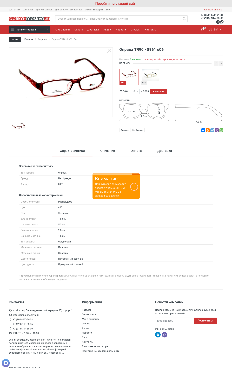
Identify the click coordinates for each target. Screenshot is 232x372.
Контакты (87, 341)
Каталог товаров (29, 29)
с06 (123, 82)
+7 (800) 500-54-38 (212, 14)
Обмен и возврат (94, 9)
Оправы (124, 130)
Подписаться (205, 320)
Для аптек (28, 9)
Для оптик (14, 9)
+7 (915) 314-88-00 (212, 18)
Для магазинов (44, 9)
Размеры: (125, 100)
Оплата (136, 151)
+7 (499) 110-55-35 (23, 324)
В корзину (158, 91)
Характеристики (72, 151)
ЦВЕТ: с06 (124, 63)
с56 (144, 82)
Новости (87, 332)
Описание (107, 151)
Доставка (164, 151)
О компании (89, 314)
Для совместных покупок (68, 9)
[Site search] (118, 18)
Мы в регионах (90, 319)
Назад (15, 39)
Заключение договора (95, 346)
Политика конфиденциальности (100, 351)
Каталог (86, 309)
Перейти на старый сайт (116, 3)
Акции (85, 328)
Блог (108, 9)
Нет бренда (137, 130)
